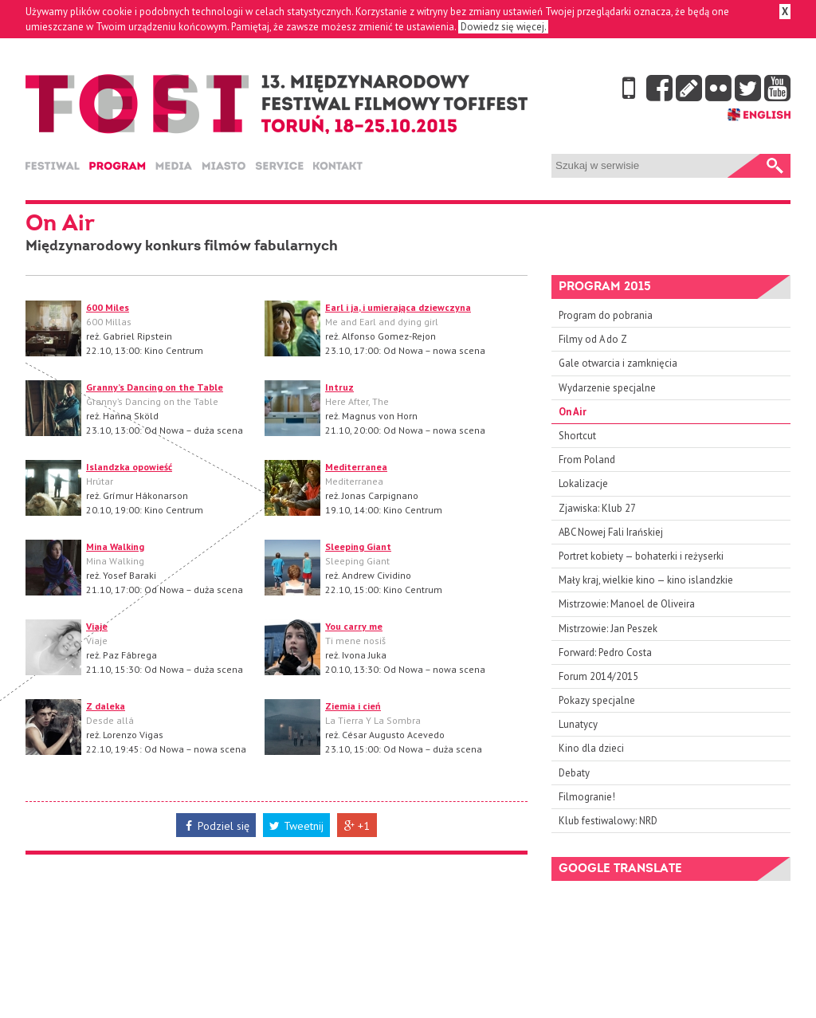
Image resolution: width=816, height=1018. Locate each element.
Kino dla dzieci (591, 748)
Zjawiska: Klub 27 (597, 508)
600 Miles (107, 307)
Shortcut (577, 435)
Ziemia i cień (353, 706)
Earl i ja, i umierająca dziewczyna (398, 307)
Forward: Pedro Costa (605, 652)
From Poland (587, 459)
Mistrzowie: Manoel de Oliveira (627, 604)
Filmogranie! (587, 797)
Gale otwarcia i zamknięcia (618, 363)
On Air (572, 412)
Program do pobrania (606, 315)
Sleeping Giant (358, 546)
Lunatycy (578, 724)
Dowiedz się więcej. (503, 26)
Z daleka (105, 706)
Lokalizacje (583, 483)
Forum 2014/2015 (598, 676)
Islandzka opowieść (129, 467)
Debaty (574, 773)
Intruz (339, 387)
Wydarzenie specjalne (607, 388)
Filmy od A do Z (593, 339)
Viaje (97, 626)
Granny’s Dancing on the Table (154, 387)
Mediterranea (356, 467)
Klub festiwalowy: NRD (608, 820)
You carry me (353, 626)
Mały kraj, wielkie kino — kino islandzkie (646, 580)
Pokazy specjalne (597, 700)
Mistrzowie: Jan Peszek (608, 628)
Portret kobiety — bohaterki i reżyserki (641, 556)
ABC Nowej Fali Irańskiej (611, 532)
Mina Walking (115, 546)
